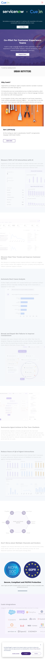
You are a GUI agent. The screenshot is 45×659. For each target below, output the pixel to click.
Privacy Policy (36, 648)
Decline (36, 653)
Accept (25, 653)
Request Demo (22, 54)
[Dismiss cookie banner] (40, 645)
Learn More (23, 27)
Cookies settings (15, 653)
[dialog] (22, 649)
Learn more (9, 140)
